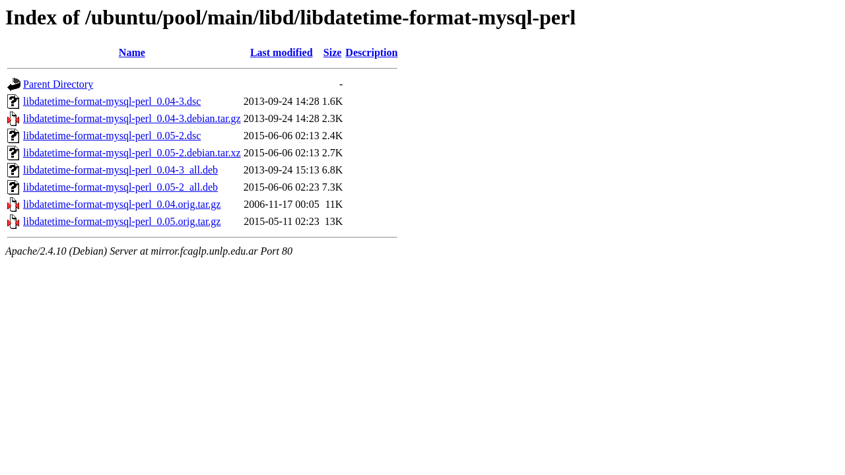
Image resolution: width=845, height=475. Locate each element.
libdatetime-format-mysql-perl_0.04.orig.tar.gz (121, 204)
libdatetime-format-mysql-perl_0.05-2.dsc (112, 135)
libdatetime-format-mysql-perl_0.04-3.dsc (112, 101)
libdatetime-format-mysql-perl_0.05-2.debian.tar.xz (132, 152)
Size (332, 52)
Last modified (281, 52)
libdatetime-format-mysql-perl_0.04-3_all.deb (120, 169)
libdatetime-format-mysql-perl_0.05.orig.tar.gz (121, 221)
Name (132, 52)
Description (371, 52)
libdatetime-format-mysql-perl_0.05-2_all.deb (120, 187)
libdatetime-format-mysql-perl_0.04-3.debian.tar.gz (132, 118)
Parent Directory (58, 84)
